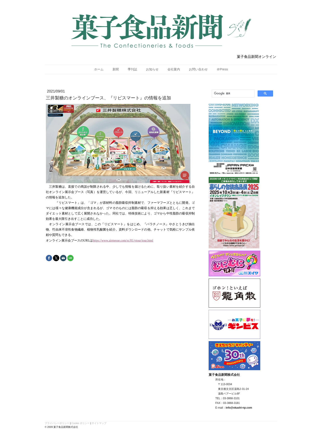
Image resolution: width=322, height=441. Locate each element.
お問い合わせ (198, 69)
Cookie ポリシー (80, 423)
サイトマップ (99, 423)
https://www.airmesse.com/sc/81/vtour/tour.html (123, 240)
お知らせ (152, 69)
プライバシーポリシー (57, 423)
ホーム (99, 69)
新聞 (115, 69)
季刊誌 (132, 69)
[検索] (232, 94)
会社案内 (173, 69)
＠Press (222, 69)
